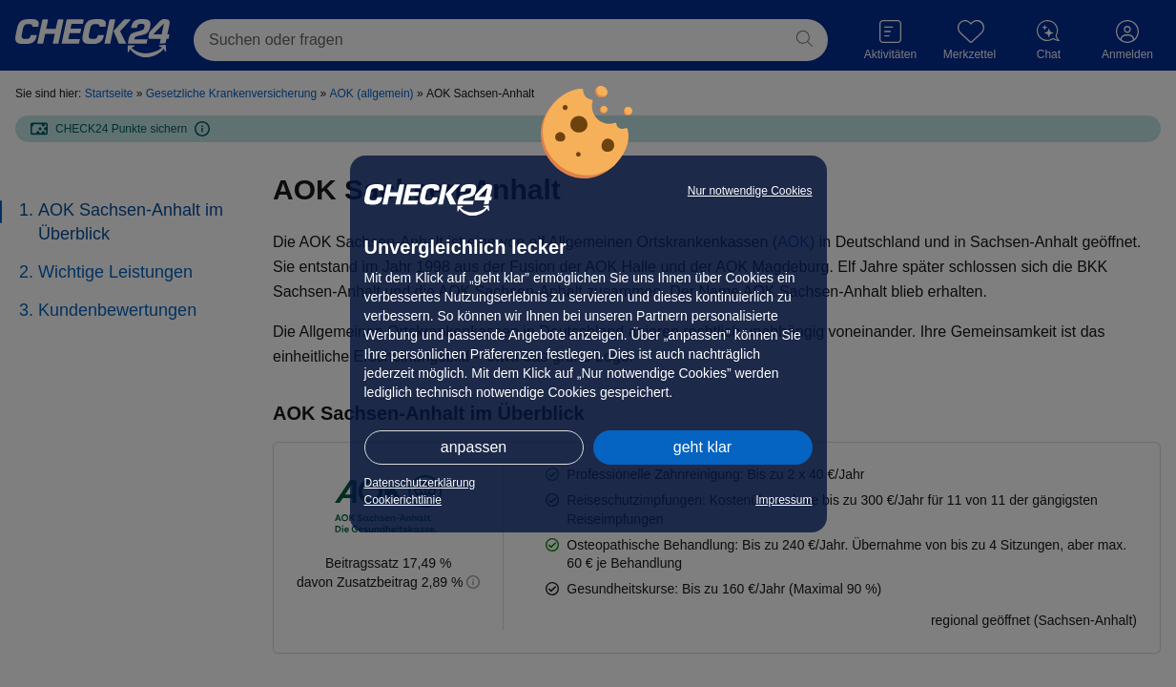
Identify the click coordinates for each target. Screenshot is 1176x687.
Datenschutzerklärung (420, 482)
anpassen (473, 447)
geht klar (702, 447)
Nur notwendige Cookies (750, 191)
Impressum (783, 500)
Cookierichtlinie (403, 500)
